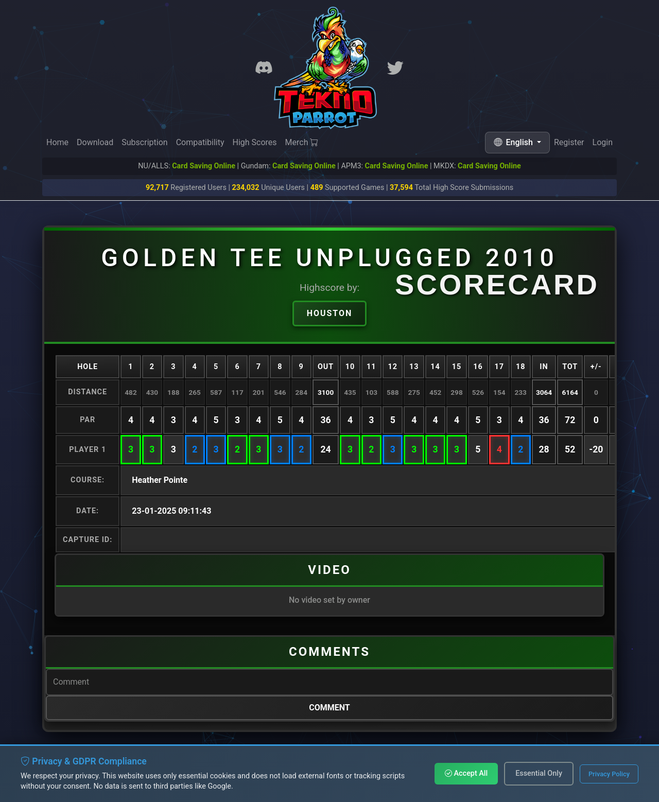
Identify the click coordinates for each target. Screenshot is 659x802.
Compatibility (200, 142)
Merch (302, 142)
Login (603, 142)
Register (569, 142)
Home (57, 142)
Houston (330, 313)
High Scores (254, 142)
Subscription (144, 142)
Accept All (466, 773)
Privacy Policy (609, 774)
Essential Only (538, 773)
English (514, 142)
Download (95, 142)
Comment (329, 707)
